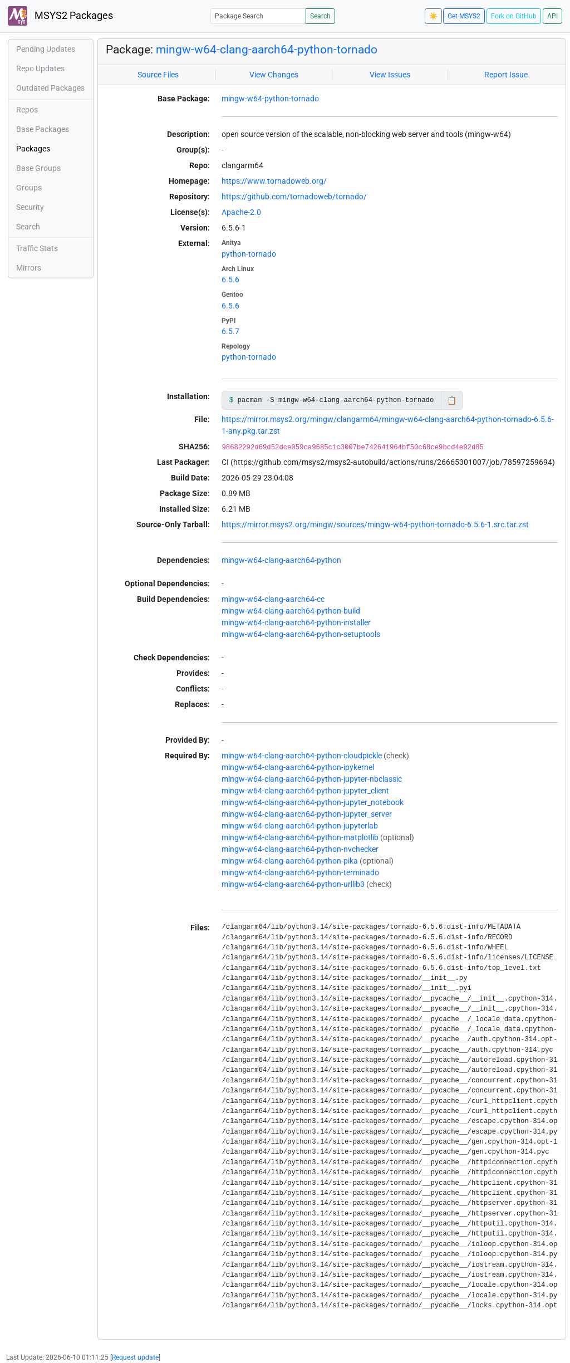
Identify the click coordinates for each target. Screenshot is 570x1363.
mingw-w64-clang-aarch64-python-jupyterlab (300, 825)
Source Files (158, 74)
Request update (135, 1357)
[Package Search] (258, 15)
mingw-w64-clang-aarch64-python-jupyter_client (305, 790)
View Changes (273, 74)
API (552, 16)
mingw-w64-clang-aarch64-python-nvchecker (300, 849)
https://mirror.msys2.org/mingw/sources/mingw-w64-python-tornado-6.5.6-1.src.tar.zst (375, 524)
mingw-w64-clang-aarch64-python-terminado (300, 872)
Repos (27, 109)
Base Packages (42, 129)
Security (30, 207)
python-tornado (249, 253)
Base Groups (38, 168)
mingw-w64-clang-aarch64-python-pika (290, 860)
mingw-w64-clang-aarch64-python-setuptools (301, 634)
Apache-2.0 (241, 212)
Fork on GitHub (514, 16)
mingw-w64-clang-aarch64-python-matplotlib (300, 837)
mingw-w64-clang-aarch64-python (281, 560)
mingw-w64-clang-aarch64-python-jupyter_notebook (313, 802)
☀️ (433, 16)
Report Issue (506, 74)
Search (320, 16)
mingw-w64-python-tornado (270, 98)
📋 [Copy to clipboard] (451, 400)
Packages (33, 148)
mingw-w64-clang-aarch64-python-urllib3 (293, 884)
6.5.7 (230, 331)
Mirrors (28, 267)
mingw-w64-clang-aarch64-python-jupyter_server (307, 814)
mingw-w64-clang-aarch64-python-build (291, 610)
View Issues (390, 74)
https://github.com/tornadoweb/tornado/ (294, 196)
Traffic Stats (37, 248)
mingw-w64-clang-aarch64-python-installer (296, 622)
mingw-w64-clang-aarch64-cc (273, 599)
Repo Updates (40, 68)
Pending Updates (45, 49)
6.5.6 (230, 279)
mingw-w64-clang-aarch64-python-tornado (266, 49)
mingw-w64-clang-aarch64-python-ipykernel (298, 767)
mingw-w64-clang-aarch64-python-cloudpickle (302, 755)
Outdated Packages (50, 88)
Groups (29, 187)
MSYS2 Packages (60, 16)
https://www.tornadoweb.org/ (274, 180)
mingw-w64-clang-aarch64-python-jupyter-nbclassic (312, 778)
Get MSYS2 (464, 16)
